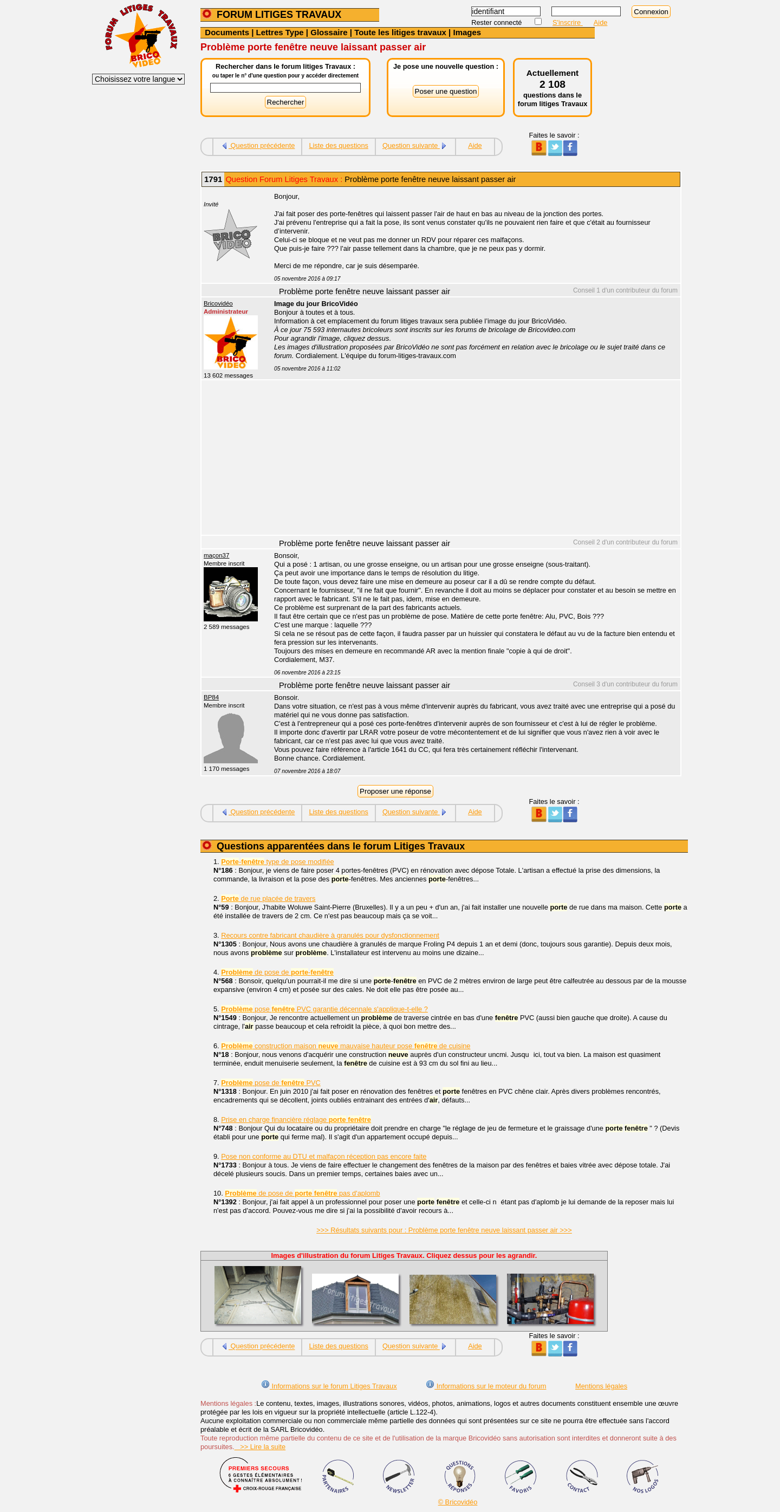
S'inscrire (567, 22)
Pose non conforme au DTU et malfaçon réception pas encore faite (323, 1156)
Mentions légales (601, 1386)
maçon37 (216, 555)
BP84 (211, 697)
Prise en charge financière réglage (296, 1119)
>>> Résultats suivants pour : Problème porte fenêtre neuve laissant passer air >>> (444, 1230)
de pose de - (277, 972)
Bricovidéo (218, 303)
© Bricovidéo (458, 1502)
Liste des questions (338, 145)
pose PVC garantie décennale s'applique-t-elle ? (324, 1009)
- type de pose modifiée (277, 862)
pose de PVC (271, 1083)
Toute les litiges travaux (400, 32)
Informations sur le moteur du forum (486, 1386)
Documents (227, 32)
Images (467, 32)
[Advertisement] (471, 459)
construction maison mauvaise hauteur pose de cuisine (345, 1046)
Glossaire (328, 32)
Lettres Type (280, 32)
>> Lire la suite (260, 1447)
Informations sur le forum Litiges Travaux (329, 1386)
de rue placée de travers (268, 898)
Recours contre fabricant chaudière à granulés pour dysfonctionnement (330, 935)
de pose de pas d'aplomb (302, 1193)
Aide (601, 22)
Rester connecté (497, 22)
